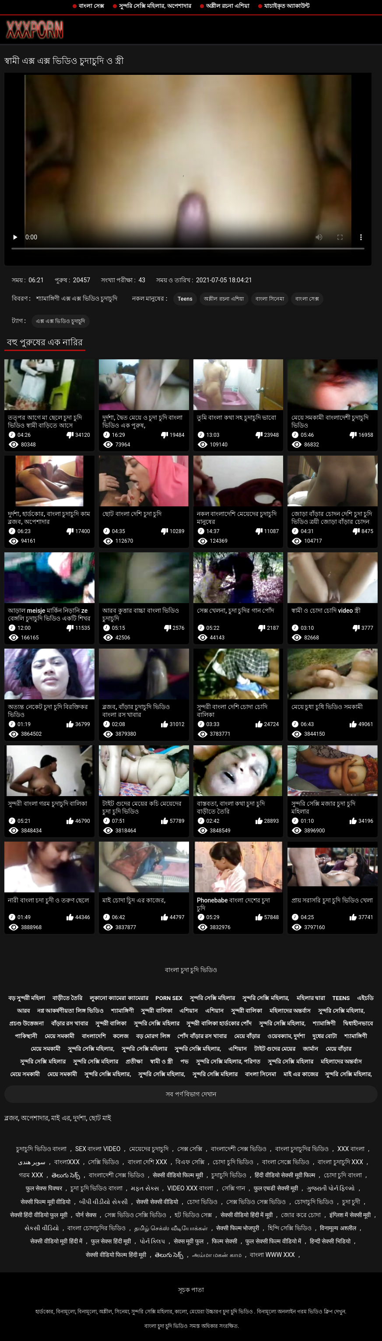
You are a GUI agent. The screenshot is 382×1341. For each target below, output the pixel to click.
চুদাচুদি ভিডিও (228, 1175)
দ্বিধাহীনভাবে (358, 1023)
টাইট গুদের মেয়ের (274, 1049)
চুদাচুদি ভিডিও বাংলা (41, 1148)
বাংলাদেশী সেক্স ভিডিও (238, 1148)
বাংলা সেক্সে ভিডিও (285, 1161)
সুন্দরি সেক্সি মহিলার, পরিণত (228, 1061)
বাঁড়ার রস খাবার (69, 1023)
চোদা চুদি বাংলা (343, 1175)
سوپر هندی (32, 1161)
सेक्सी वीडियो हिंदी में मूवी (247, 1214)
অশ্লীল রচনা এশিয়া (227, 6)
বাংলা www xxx (272, 1254)
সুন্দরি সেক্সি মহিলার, (265, 998)
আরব (23, 1011)
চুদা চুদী (351, 1201)
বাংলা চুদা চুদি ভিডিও (191, 969)
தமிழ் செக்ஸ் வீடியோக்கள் (171, 1228)
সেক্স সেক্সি (189, 1148)
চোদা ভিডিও (202, 1201)
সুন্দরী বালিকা (156, 1011)
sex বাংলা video (98, 1148)
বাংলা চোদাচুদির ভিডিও (96, 1228)
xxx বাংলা (350, 1148)
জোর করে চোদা (301, 1214)
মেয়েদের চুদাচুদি (148, 1148)
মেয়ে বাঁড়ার (247, 1036)
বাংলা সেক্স (91, 6)
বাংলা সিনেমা (270, 299)
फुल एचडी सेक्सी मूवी (276, 1188)
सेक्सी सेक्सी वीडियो (157, 1201)
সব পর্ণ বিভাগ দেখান (191, 1094)
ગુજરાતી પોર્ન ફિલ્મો (331, 1188)
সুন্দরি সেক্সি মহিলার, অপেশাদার (155, 6)
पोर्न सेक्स (86, 1214)
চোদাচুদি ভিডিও (313, 1201)
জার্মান (310, 1049)
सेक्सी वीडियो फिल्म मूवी (178, 1175)
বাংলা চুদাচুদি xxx (340, 1161)
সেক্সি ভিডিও (103, 1161)
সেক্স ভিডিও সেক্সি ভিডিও (135, 1214)
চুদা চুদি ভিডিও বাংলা (96, 1188)
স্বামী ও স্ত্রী (161, 1061)
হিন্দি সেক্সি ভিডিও (290, 1228)
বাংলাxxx (67, 1161)
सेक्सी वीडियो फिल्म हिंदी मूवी (116, 1254)
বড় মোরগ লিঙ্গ (153, 1036)
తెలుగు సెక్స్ (66, 1175)
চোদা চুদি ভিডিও (233, 1161)
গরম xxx (31, 1175)
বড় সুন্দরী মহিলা (26, 998)
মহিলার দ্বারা (311, 998)
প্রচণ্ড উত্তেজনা (26, 1023)
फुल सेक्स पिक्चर (44, 1188)
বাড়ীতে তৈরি (67, 998)
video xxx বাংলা (190, 1188)
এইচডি (365, 998)
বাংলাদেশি (94, 1036)
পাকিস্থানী (26, 1036)
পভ (184, 1061)
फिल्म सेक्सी (224, 1241)
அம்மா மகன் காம (217, 1254)
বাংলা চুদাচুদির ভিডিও (302, 1148)
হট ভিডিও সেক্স (193, 1214)
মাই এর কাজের (301, 1074)
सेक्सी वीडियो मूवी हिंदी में (56, 1241)
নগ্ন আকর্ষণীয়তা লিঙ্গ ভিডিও (70, 1011)
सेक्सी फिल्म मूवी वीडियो (45, 1201)
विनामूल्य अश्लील (338, 1228)
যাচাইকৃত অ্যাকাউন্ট (286, 6)
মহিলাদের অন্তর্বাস (290, 1011)
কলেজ (121, 1036)
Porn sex (168, 998)
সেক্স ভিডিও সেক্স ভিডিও (256, 1201)
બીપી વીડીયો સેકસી (103, 1201)
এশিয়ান (188, 1011)
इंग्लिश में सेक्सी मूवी (350, 1214)
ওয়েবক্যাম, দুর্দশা (286, 1036)
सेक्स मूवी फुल (188, 1241)
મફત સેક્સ (144, 1188)
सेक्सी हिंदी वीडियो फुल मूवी (38, 1214)
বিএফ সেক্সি (189, 1161)
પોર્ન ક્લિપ (152, 1241)
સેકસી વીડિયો (42, 1228)
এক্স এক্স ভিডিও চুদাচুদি (60, 321)
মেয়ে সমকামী (59, 1036)
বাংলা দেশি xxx (147, 1161)
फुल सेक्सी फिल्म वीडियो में (273, 1241)
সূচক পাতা (191, 1289)
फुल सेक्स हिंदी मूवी (111, 1241)
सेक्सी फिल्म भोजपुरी (237, 1228)
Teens (185, 299)
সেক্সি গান (233, 1188)
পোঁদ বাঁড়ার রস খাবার (202, 1036)
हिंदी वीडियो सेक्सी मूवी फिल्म (285, 1175)
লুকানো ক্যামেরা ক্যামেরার (119, 998)
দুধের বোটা (324, 1036)
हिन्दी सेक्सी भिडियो (330, 1241)
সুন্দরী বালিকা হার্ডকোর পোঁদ (219, 1023)
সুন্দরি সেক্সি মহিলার (212, 998)
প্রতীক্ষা (134, 1061)
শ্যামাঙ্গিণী (122, 1011)
